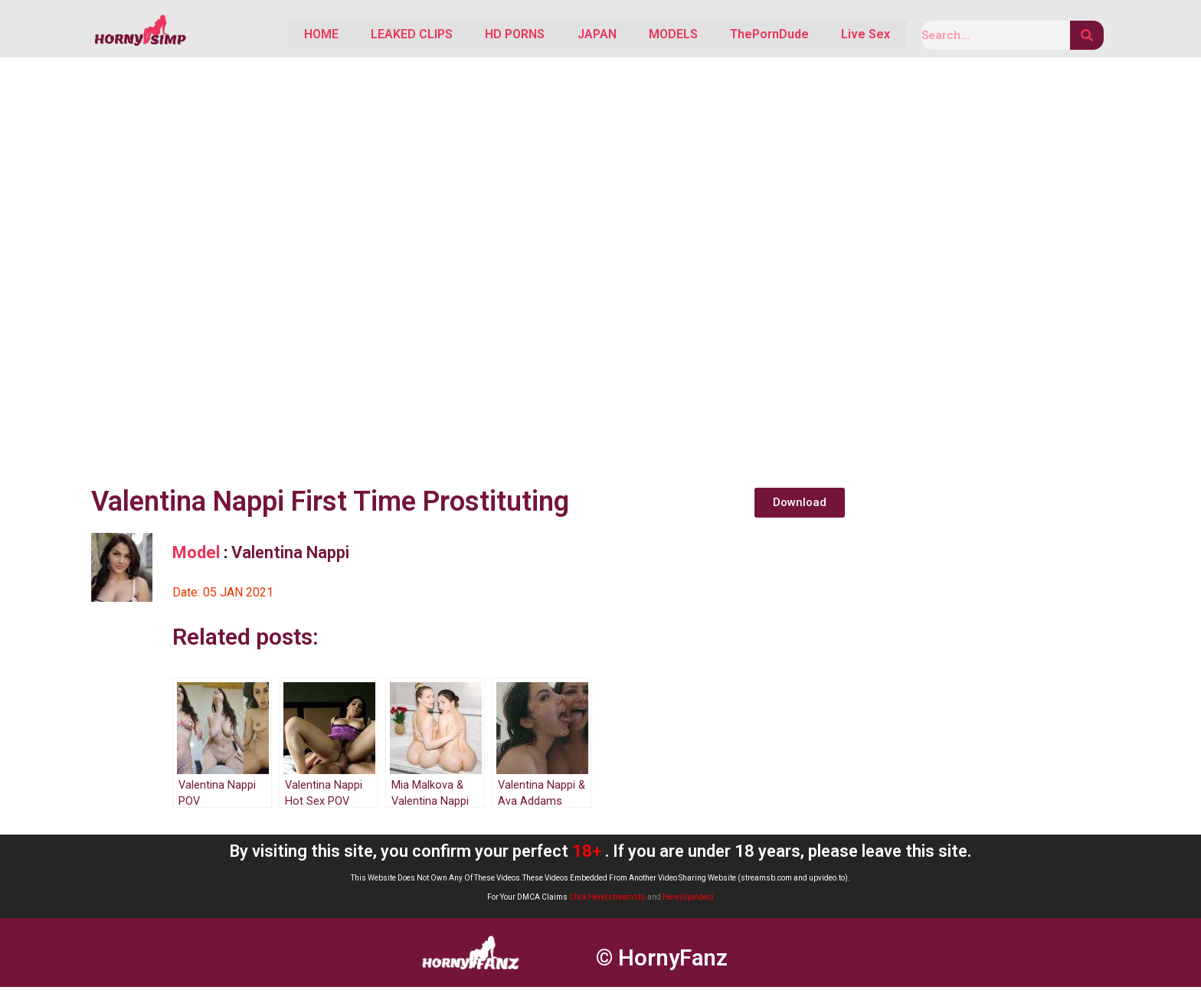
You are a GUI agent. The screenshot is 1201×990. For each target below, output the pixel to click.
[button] (799, 506)
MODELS (646, 36)
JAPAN (559, 36)
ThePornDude (753, 36)
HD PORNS (467, 36)
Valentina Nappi (290, 555)
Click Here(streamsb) (607, 900)
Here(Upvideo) (688, 900)
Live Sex (860, 36)
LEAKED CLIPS (353, 36)
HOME (252, 36)
